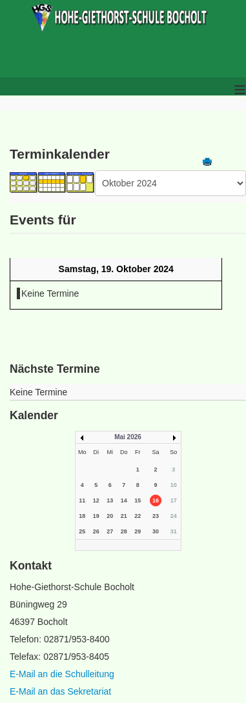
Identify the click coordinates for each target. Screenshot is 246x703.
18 (82, 516)
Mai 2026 (127, 437)
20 (110, 516)
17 (173, 500)
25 (82, 531)
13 (110, 500)
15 (137, 500)
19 (96, 516)
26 (96, 531)
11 (82, 500)
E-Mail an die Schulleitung (62, 674)
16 (155, 500)
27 (110, 531)
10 (173, 485)
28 (124, 531)
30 (155, 531)
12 (96, 500)
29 (137, 531)
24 (173, 516)
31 (173, 531)
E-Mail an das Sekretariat (60, 691)
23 (155, 516)
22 (137, 516)
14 (124, 500)
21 (124, 516)
